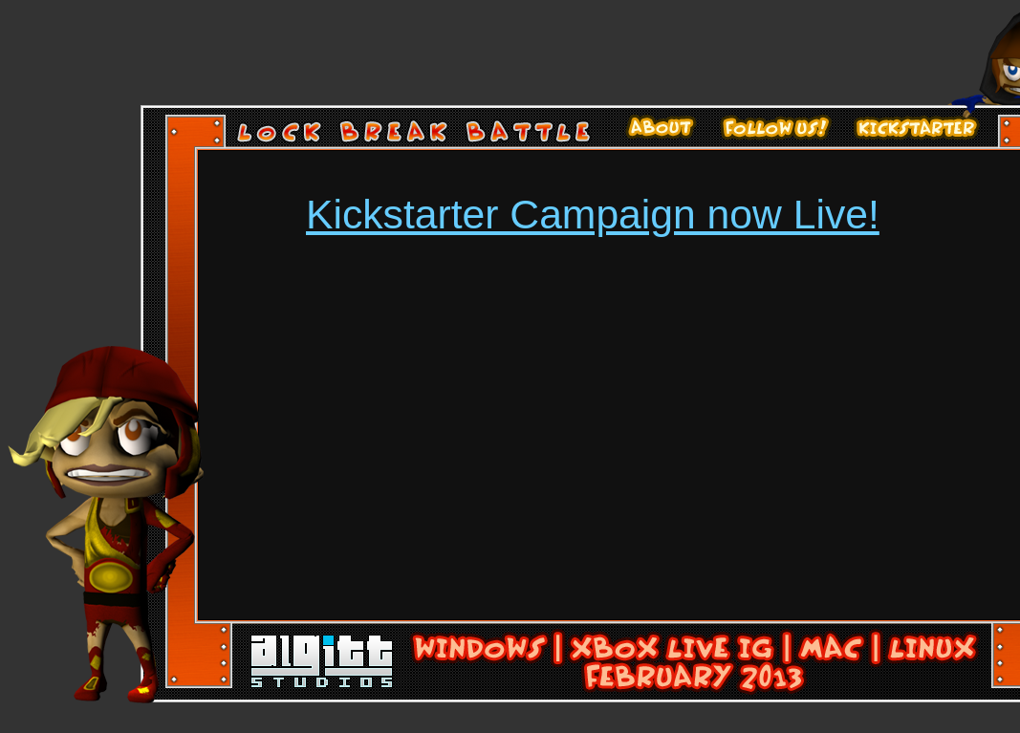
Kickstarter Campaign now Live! (592, 214)
